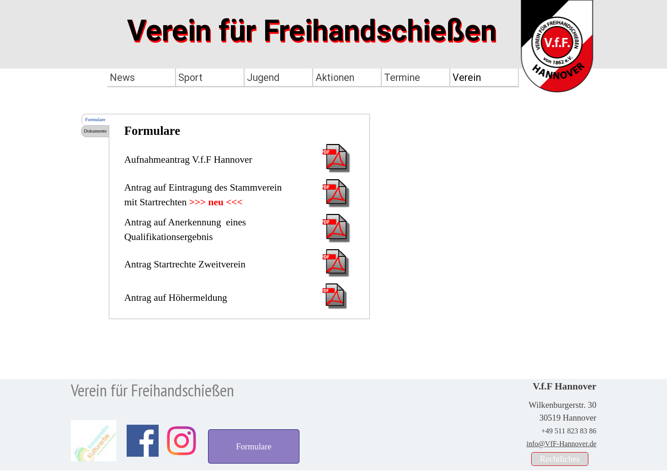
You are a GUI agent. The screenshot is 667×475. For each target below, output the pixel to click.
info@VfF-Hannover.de (562, 444)
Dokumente (95, 130)
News (122, 77)
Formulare (95, 119)
